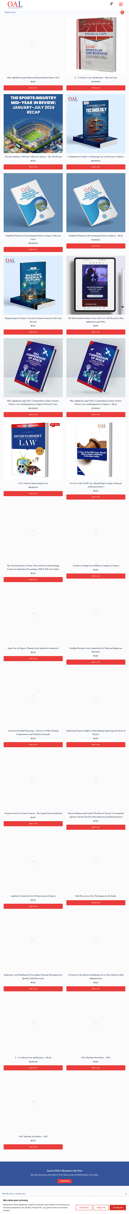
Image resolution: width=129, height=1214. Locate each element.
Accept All (117, 1207)
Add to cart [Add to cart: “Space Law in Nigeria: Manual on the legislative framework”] (33, 659)
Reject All (101, 1207)
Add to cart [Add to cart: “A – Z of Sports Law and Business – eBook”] (33, 1068)
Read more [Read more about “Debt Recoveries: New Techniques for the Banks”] (96, 903)
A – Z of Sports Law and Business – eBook (33, 1058)
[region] (64, 1205)
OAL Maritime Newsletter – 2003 (96, 1058)
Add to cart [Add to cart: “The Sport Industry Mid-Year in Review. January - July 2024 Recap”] (33, 168)
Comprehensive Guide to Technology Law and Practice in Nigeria (96, 157)
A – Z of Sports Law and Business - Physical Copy (95, 78)
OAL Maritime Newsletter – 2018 (33, 1137)
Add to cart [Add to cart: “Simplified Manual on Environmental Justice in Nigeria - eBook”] (96, 247)
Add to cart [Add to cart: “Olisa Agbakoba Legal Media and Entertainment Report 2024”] (33, 89)
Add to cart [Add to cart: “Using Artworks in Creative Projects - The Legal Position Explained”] (33, 824)
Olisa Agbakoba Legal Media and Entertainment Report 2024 (33, 78)
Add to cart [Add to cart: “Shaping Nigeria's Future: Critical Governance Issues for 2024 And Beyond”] (33, 333)
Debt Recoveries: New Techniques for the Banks (95, 897)
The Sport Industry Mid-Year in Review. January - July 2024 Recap (33, 157)
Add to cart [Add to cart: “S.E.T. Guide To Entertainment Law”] (33, 494)
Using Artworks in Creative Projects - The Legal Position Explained (33, 814)
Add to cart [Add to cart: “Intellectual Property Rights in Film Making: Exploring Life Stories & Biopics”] (96, 745)
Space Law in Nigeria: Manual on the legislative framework (33, 649)
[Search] (122, 13)
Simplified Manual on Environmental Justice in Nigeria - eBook (96, 236)
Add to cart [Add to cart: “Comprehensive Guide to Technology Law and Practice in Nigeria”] (96, 168)
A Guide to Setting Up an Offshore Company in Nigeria (95, 567)
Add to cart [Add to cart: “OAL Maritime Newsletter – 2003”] (96, 1068)
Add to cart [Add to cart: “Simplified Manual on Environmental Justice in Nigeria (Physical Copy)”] (33, 250)
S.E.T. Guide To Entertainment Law (33, 484)
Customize (84, 1207)
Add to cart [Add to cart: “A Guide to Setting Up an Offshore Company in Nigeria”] (96, 577)
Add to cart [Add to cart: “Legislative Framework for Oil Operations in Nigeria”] (33, 907)
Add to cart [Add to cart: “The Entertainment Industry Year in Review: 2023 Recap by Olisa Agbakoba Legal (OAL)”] (96, 333)
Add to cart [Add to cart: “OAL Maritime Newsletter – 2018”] (33, 1148)
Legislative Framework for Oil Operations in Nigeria (33, 897)
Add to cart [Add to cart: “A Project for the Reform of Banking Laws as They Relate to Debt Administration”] (96, 989)
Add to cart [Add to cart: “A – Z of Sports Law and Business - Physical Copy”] (96, 89)
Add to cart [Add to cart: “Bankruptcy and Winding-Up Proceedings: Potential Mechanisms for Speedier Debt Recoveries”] (33, 989)
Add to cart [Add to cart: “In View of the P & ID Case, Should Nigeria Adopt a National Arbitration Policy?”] (96, 498)
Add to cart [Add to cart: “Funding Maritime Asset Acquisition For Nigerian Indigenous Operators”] (96, 663)
